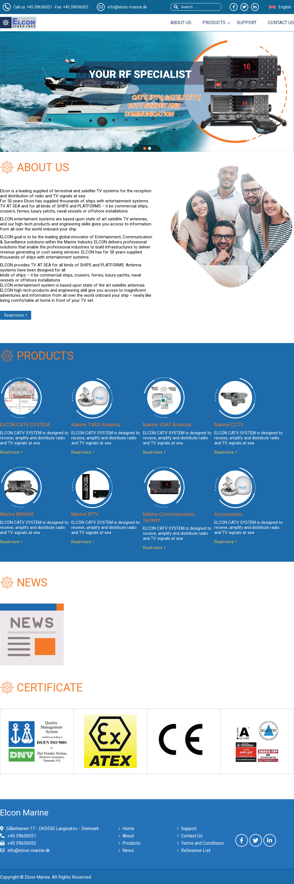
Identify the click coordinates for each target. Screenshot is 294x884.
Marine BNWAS (17, 514)
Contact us (281, 22)
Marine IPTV (84, 514)
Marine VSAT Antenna (167, 425)
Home (128, 828)
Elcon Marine (24, 812)
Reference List (195, 850)
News (128, 850)
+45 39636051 (39, 7)
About (128, 836)
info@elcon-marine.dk (28, 850)
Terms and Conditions (202, 843)
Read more (14, 315)
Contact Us (191, 836)
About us (180, 22)
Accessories (228, 514)
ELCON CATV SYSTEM (24, 425)
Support (247, 22)
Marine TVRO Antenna (95, 425)
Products (213, 22)
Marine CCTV (228, 425)
